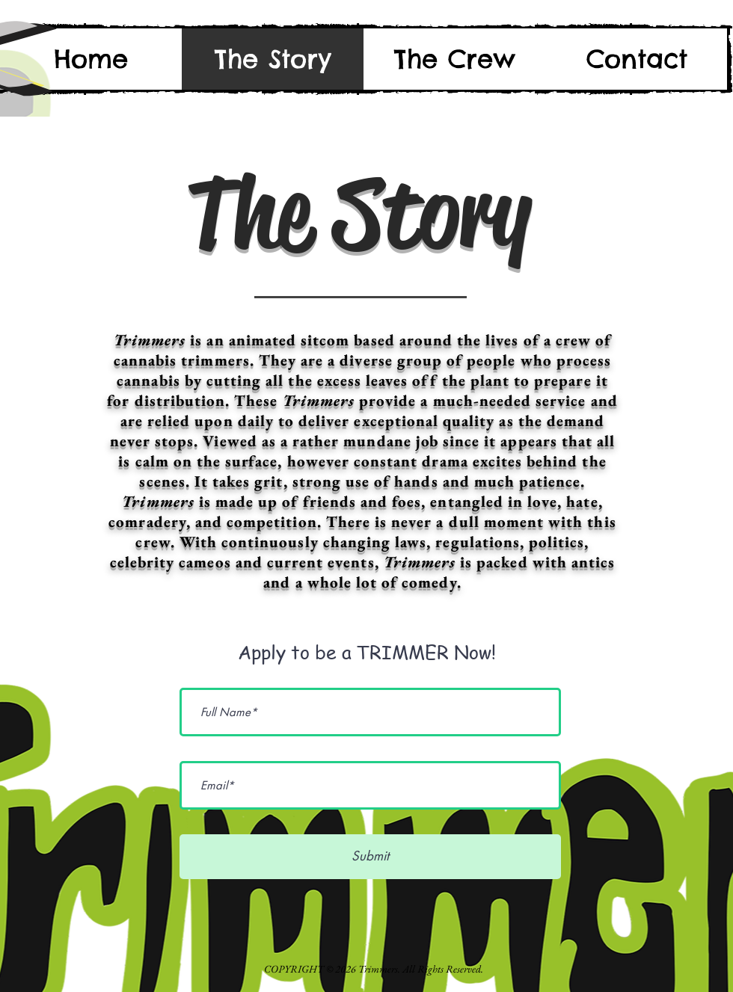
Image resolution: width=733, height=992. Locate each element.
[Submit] (370, 856)
